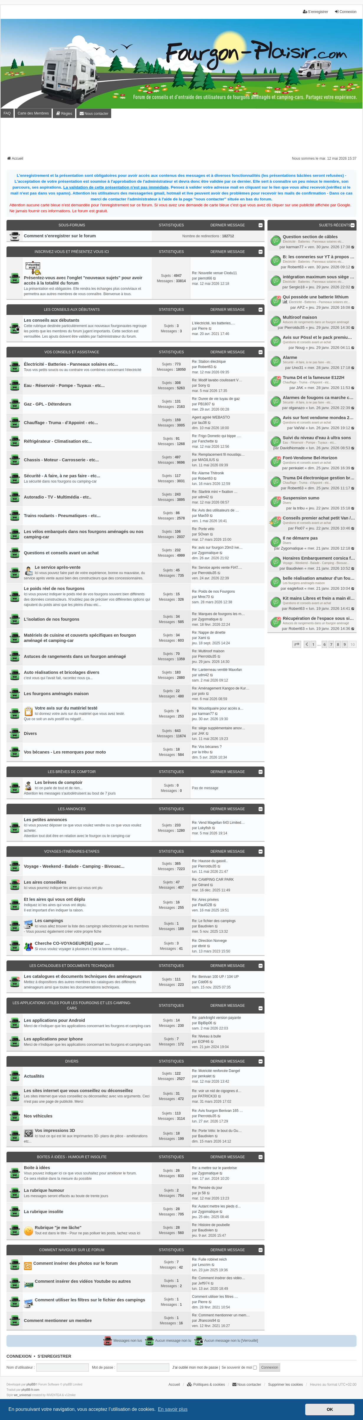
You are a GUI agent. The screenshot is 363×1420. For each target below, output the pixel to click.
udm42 (203, 497)
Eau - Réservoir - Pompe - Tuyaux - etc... (309, 442)
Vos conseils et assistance (72, 352)
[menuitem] (64, 113)
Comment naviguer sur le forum (71, 1250)
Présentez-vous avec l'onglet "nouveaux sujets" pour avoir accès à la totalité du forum (83, 280)
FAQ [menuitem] (7, 113)
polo (201, 694)
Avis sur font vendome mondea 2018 (319, 417)
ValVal (299, 428)
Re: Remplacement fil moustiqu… (218, 454)
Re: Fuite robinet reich (209, 1259)
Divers (287, 502)
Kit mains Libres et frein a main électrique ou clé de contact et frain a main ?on (319, 598)
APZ (301, 307)
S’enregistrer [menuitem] (315, 11)
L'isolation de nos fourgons (51, 619)
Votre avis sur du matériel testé (66, 708)
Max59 (203, 516)
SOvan (203, 534)
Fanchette (206, 441)
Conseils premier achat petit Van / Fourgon (319, 518)
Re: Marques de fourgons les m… (218, 614)
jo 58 (202, 1193)
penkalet (296, 468)
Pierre (203, 328)
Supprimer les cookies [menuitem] (285, 1385)
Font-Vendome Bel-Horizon (310, 457)
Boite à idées (37, 1167)
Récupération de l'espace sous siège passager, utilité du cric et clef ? (319, 618)
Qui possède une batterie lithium (316, 297)
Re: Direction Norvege (209, 941)
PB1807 (204, 404)
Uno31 (297, 367)
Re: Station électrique (209, 362)
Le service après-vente (58, 567)
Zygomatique (292, 548)
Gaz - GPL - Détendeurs (47, 404)
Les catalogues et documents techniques (71, 966)
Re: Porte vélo (203, 529)
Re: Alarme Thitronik (208, 473)
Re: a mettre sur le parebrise (214, 1168)
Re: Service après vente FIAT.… (217, 568)
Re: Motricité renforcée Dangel (216, 1071)
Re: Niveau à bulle (206, 1036)
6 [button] (324, 644)
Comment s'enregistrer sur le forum (60, 235)
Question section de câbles (310, 236)
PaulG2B (205, 905)
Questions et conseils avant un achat (307, 342)
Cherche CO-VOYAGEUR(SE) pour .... (72, 943)
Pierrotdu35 (295, 327)
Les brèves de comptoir (72, 772)
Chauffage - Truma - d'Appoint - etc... (307, 382)
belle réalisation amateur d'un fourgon (319, 578)
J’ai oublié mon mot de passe (195, 1367)
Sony (202, 385)
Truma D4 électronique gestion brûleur (319, 477)
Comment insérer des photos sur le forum (75, 1263)
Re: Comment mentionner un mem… (221, 1315)
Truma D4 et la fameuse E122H (313, 377)
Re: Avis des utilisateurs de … (215, 510)
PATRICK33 (207, 1096)
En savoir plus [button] (173, 1409)
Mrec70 (204, 597)
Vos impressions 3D (55, 1130)
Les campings (49, 920)
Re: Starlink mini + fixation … (214, 492)
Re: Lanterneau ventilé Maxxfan (217, 670)
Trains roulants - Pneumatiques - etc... (62, 515)
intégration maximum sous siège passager (319, 276)
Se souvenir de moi (239, 1367)
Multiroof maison (300, 317)
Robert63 (295, 267)
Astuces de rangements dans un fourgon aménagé (316, 322)
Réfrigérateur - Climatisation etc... (58, 441)
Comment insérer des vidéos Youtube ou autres (83, 1281)
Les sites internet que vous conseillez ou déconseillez (78, 1090)
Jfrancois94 (207, 1320)
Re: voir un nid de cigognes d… (216, 1091)
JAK (299, 387)
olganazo (297, 408)
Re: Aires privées (205, 900)
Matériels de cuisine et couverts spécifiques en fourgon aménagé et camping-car (80, 638)
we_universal (22, 1395)
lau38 (202, 423)
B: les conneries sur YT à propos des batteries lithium (319, 256)
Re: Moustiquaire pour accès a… (218, 708)
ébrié (202, 946)
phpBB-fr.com (31, 1389)
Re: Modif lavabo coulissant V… (217, 380)
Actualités (34, 1076)
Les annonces (72, 809)
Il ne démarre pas (300, 538)
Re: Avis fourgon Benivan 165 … (217, 1111)
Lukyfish (204, 828)
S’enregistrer (54, 1356)
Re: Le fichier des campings (214, 921)
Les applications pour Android (54, 1020)
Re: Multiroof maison (208, 651)
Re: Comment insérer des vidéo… (218, 1278)
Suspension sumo (301, 498)
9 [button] (345, 644)
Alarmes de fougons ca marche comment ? (319, 397)
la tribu (299, 508)
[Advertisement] (181, 138)
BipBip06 (205, 1023)
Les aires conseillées (45, 882)
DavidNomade (292, 448)
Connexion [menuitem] (345, 11)
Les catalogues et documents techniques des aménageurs (83, 976)
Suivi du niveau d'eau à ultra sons (317, 437)
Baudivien (294, 568)
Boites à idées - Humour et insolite (72, 1157)
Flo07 (300, 528)
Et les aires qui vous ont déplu (54, 899)
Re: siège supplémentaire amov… (218, 728)
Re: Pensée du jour (207, 1188)
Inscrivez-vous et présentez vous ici (72, 252)
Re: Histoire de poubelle (211, 1225)
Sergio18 (297, 287)
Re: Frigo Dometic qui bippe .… (216, 436)
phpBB (31, 1384)
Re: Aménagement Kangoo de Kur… (220, 688)
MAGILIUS (206, 460)
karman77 (295, 247)
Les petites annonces (45, 819)
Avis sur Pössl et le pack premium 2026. (319, 337)
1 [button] (313, 644)
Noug (300, 347)
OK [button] (330, 1409)
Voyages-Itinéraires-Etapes (72, 851)
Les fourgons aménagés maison (304, 583)
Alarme (290, 357)
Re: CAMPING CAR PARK (213, 880)
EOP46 (204, 1042)
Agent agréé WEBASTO (211, 417)
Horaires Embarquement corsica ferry (319, 558)
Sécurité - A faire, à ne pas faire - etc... (308, 362)
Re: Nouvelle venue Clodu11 (214, 273)
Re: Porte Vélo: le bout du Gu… (217, 1131)
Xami (202, 638)
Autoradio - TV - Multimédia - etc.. (57, 497)
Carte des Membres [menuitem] (33, 113)
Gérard (203, 885)
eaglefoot (295, 588)
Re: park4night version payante (216, 1018)
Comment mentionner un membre (58, 1320)
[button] (296, 644)
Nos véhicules (38, 1116)
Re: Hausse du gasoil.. (210, 861)
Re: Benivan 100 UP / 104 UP (215, 977)
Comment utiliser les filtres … (215, 1297)
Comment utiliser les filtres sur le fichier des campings (90, 1300)
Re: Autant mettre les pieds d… (216, 1206)
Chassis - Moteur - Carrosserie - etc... (61, 459)
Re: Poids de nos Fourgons (213, 591)
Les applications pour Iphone (53, 1039)
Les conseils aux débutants (72, 310)
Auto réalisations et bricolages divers (61, 672)
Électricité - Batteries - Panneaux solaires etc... (313, 241)
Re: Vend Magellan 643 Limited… (218, 823)
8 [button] (338, 644)
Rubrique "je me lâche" (58, 1227)
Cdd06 (203, 982)
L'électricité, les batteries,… (213, 323)
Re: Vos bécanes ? (207, 747)
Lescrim (204, 1265)
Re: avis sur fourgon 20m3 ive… (217, 547)
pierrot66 (205, 278)
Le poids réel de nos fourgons (54, 588)
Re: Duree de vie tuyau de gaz (216, 399)
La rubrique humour (44, 1190)
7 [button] (331, 644)
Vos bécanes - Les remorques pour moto (65, 752)
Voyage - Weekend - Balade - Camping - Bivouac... (316, 563)
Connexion (19, 1356)
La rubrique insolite (43, 1211)
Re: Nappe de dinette (208, 632)
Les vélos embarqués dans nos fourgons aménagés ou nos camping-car (83, 534)
